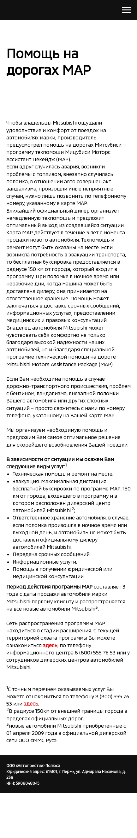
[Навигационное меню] (126, 10)
